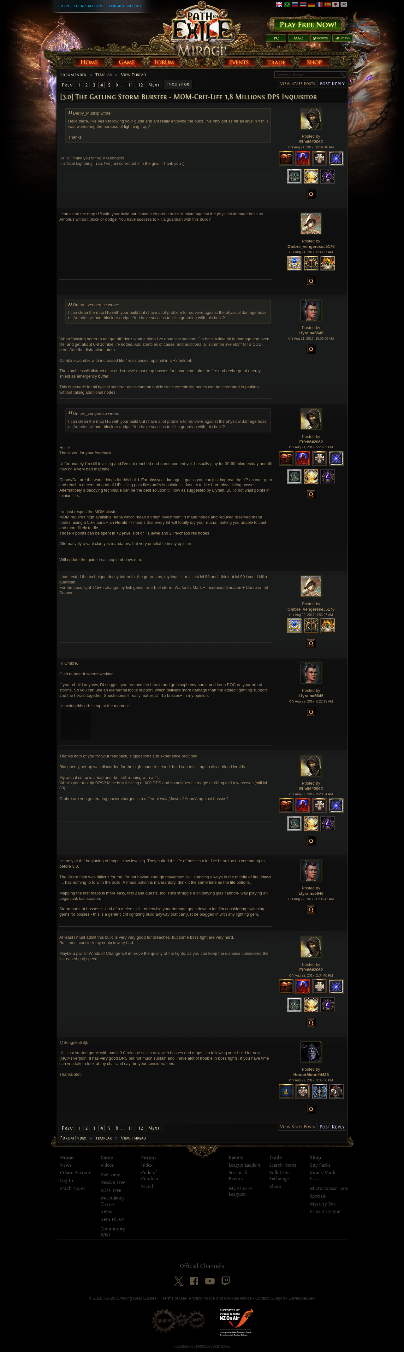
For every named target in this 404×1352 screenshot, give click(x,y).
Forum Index (73, 74)
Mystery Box (323, 1204)
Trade (275, 1158)
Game (106, 1158)
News (65, 1165)
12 (140, 85)
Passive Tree (112, 1182)
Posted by (311, 136)
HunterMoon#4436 (311, 1074)
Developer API (301, 1298)
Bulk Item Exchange (279, 1176)
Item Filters (112, 1219)
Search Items (282, 1165)
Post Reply (331, 84)
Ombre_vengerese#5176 (311, 246)
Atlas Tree (110, 1190)
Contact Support (125, 6)
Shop (315, 1158)
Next (154, 85)
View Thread (133, 74)
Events (236, 1158)
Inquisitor (178, 84)
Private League (325, 1211)
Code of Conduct (150, 1176)
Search (148, 1186)
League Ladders (244, 1165)
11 (130, 85)
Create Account (89, 6)
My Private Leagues (240, 1191)
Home (67, 1158)
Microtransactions (329, 1188)
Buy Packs (320, 1165)
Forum (148, 1158)
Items (106, 1211)
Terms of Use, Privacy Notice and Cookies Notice (207, 1298)
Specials (318, 1196)
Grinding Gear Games (136, 1298)
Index (146, 1165)
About (275, 1186)
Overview (110, 1174)
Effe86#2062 (311, 141)
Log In (63, 6)
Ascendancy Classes (112, 1201)
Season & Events (238, 1176)
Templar (103, 74)
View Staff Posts (297, 83)
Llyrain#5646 (311, 333)
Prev (67, 85)
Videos (107, 1165)
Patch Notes (72, 1188)
